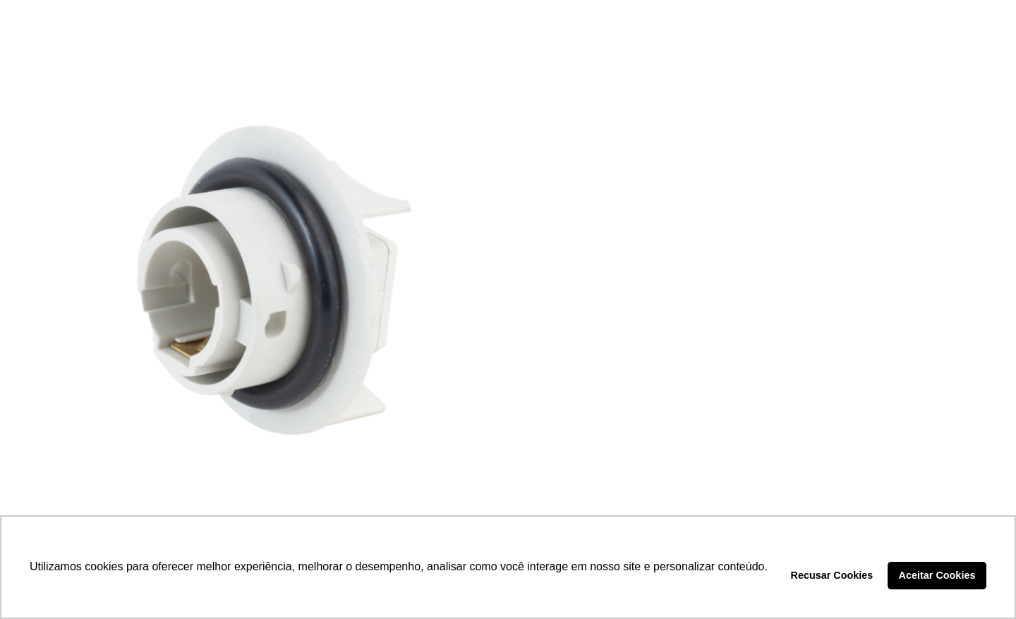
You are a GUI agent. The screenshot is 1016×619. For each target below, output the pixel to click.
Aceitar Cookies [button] (937, 575)
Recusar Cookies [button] (832, 575)
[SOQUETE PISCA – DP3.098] (260, 279)
